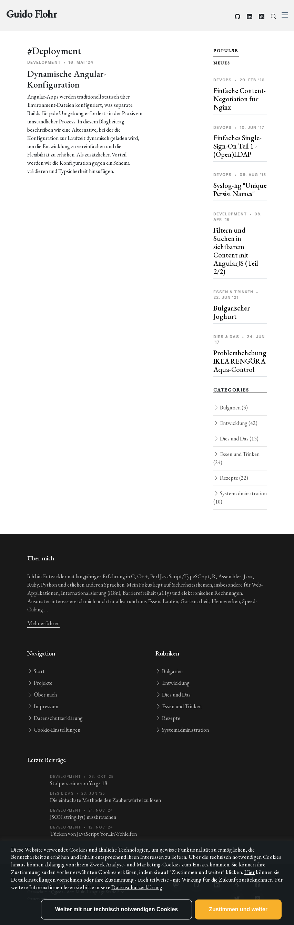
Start (36, 671)
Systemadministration (240, 497)
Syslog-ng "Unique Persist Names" (240, 189)
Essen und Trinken (236, 458)
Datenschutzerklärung (55, 718)
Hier (249, 872)
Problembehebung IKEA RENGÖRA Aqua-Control (239, 361)
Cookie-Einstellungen (53, 729)
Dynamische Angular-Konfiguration (66, 79)
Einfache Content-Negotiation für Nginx (239, 99)
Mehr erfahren (43, 623)
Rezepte (230, 477)
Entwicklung (235, 423)
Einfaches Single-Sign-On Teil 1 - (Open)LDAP (237, 146)
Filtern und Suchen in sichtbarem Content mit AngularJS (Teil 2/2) (235, 251)
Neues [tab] (221, 63)
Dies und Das (235, 438)
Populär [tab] (226, 50)
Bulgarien (230, 407)
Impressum (42, 706)
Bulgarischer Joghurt (231, 312)
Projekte (39, 683)
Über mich (42, 694)
